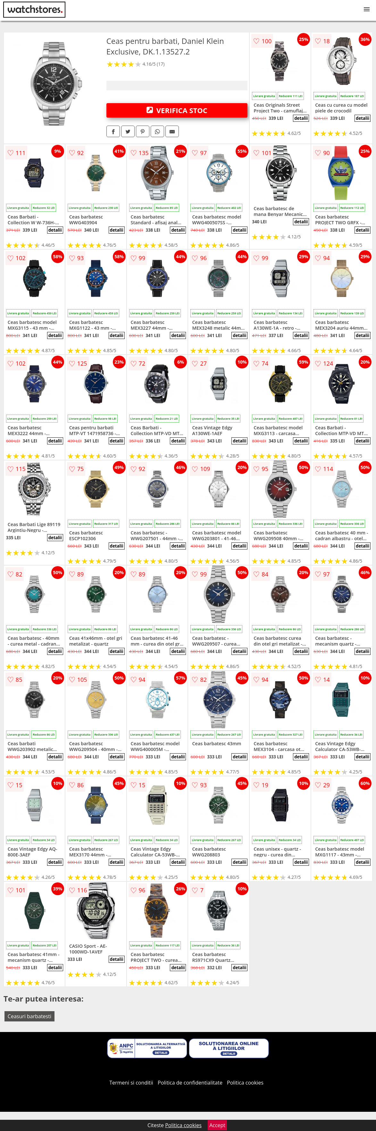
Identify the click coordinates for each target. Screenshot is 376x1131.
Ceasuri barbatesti (29, 1016)
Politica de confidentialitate (190, 1082)
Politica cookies (245, 1082)
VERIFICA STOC (176, 110)
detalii (301, 118)
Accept (217, 1125)
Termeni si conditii (131, 1082)
